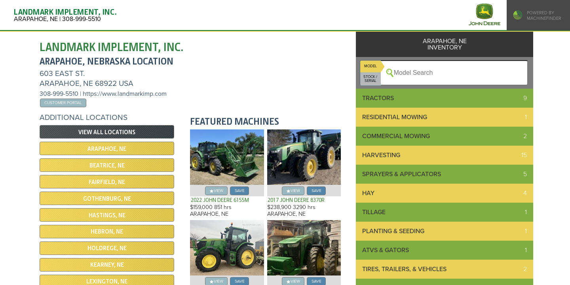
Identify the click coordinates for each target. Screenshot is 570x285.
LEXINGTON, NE (106, 281)
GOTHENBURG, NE (107, 199)
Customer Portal (63, 102)
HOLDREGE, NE (107, 248)
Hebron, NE (107, 231)
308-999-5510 (59, 94)
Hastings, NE (107, 215)
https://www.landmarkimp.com (125, 94)
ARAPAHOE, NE (106, 149)
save (240, 190)
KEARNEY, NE (107, 265)
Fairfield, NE (107, 182)
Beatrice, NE (107, 165)
